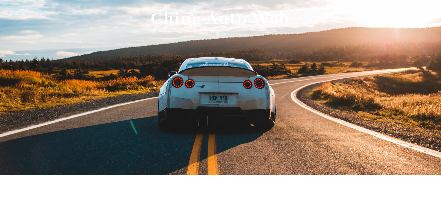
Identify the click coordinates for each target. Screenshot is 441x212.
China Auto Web (220, 19)
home (221, 34)
